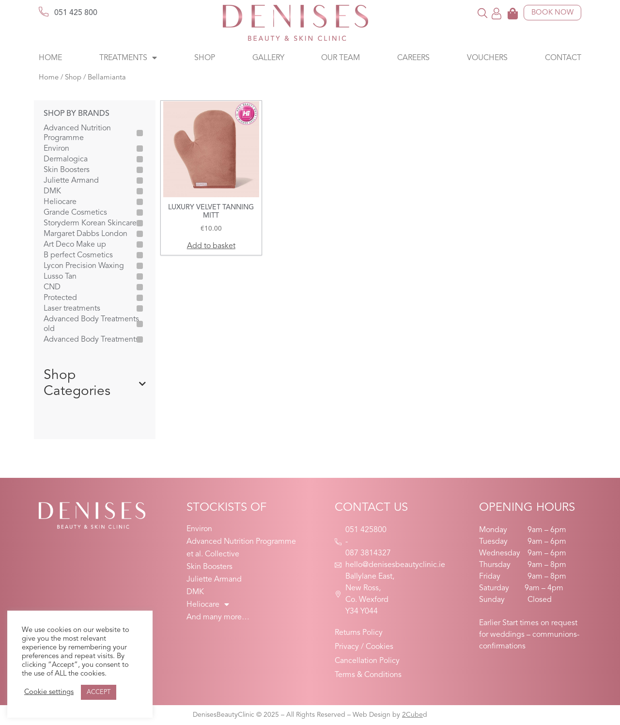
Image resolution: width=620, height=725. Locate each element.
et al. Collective (212, 554)
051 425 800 (75, 13)
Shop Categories (95, 384)
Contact (563, 58)
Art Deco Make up (75, 245)
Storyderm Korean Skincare (90, 223)
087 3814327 (368, 553)
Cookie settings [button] (49, 692)
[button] (483, 13)
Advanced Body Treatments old (91, 324)
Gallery (268, 58)
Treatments (128, 58)
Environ (56, 149)
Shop (204, 58)
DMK (52, 191)
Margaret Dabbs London (85, 234)
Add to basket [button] (211, 246)
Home (50, 58)
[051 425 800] (43, 11)
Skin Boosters (67, 170)
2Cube (412, 714)
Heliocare (60, 202)
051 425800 (366, 530)
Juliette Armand (71, 181)
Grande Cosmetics (75, 213)
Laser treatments (72, 309)
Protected (60, 298)
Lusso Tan (60, 277)
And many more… (217, 617)
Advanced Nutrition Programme (77, 133)
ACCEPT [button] (98, 692)
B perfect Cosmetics (78, 255)
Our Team (340, 58)
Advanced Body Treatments (91, 340)
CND (52, 287)
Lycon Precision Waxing (84, 266)
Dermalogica (66, 159)
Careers (413, 58)
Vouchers (487, 58)
